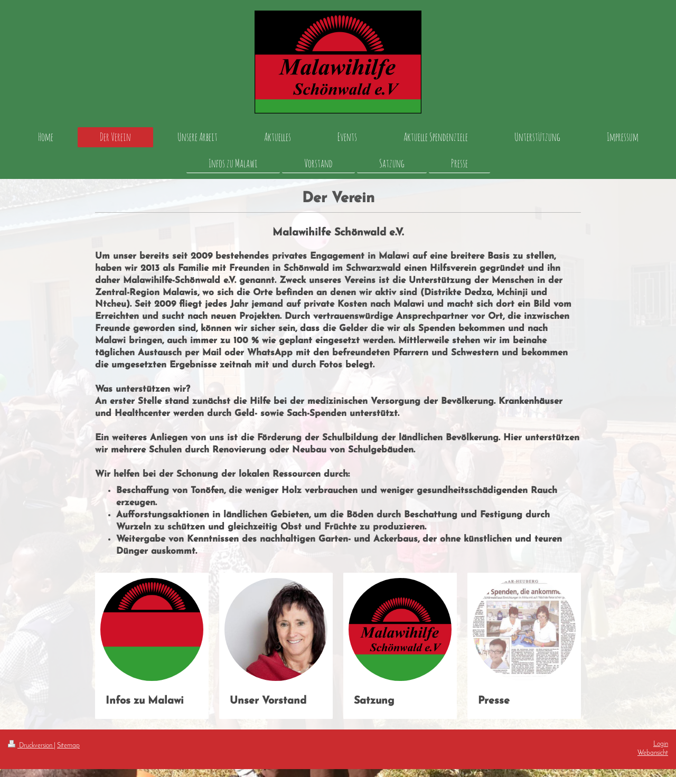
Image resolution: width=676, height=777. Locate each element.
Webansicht (652, 753)
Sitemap (68, 746)
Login (660, 744)
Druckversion (31, 746)
